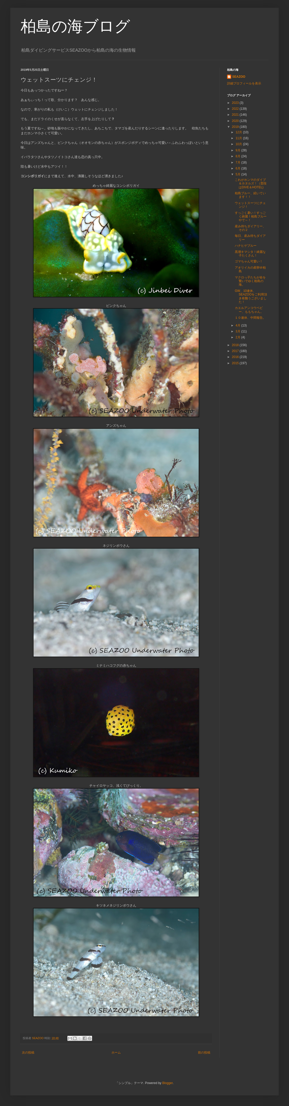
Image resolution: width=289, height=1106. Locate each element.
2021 (236, 114)
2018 (236, 345)
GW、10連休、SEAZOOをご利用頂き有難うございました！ (251, 296)
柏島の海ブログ (75, 26)
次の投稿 (28, 1052)
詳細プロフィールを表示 (244, 83)
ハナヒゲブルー (245, 245)
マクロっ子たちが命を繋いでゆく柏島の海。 (250, 281)
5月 (238, 174)
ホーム (116, 1052)
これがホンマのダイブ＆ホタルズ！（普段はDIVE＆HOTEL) (251, 183)
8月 (238, 156)
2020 (236, 121)
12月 (239, 132)
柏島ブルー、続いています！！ (250, 195)
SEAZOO (238, 77)
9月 (238, 150)
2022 (236, 109)
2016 (236, 357)
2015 (236, 363)
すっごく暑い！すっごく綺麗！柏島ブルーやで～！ (251, 216)
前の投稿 (204, 1052)
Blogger (167, 1083)
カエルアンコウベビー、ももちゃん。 (249, 309)
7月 (238, 162)
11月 (239, 138)
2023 (236, 103)
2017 (236, 351)
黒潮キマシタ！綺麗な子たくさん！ (250, 253)
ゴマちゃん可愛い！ (249, 261)
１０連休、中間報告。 (250, 318)
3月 (238, 331)
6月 (238, 168)
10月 (239, 144)
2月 (238, 337)
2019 (236, 127)
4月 (238, 325)
